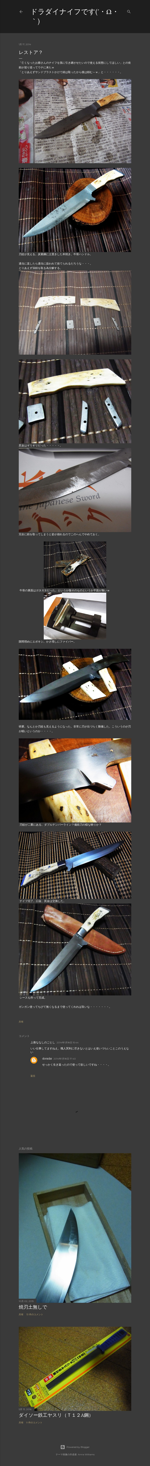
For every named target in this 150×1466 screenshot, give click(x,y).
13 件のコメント (34, 1314)
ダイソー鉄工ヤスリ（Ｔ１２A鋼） (56, 1415)
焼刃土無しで (33, 1307)
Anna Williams (86, 1454)
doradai (47, 1058)
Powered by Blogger (75, 1447)
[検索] (129, 11)
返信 (32, 1075)
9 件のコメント (34, 1422)
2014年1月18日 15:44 (68, 1042)
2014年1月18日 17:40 (65, 1058)
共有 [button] (21, 1021)
